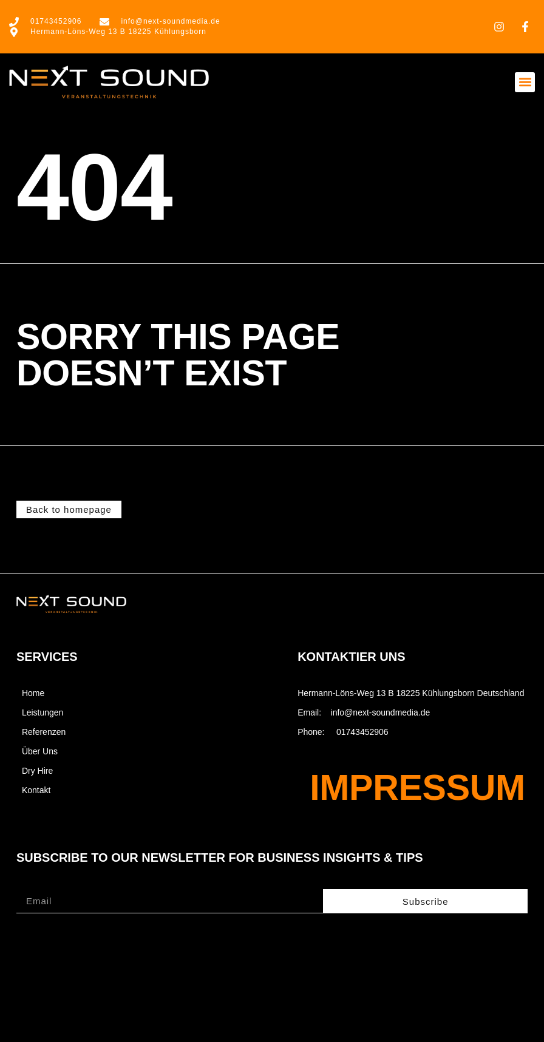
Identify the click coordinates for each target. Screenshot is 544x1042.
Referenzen (44, 732)
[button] (525, 82)
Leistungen (43, 712)
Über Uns (40, 751)
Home (33, 693)
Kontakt (36, 790)
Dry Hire (37, 771)
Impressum (417, 788)
